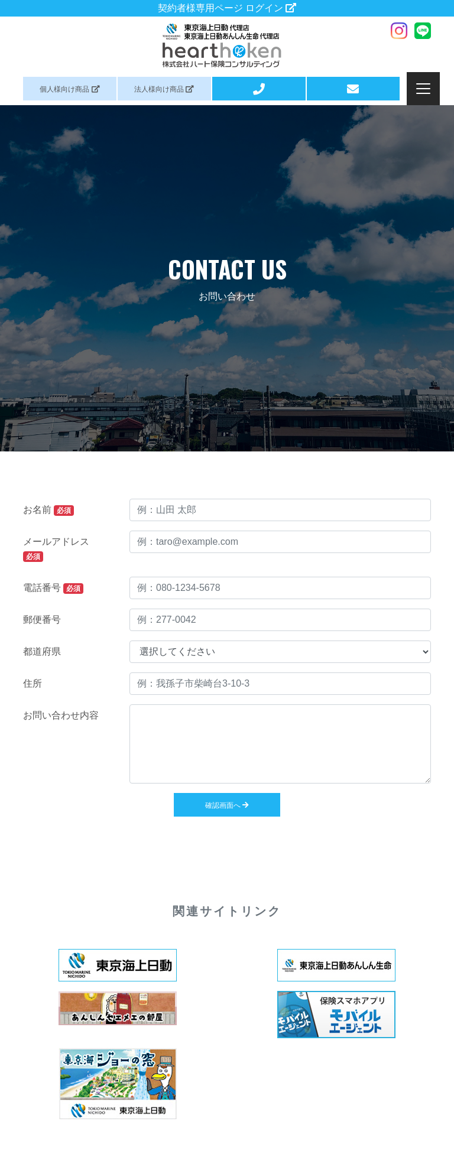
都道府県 (42, 651)
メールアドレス (56, 549)
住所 (32, 683)
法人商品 (164, 89)
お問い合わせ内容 (61, 715)
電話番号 (53, 588)
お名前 (48, 510)
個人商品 (69, 89)
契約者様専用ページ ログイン (227, 8)
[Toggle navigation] (423, 88)
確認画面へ (227, 805)
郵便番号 (42, 620)
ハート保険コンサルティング (227, 45)
